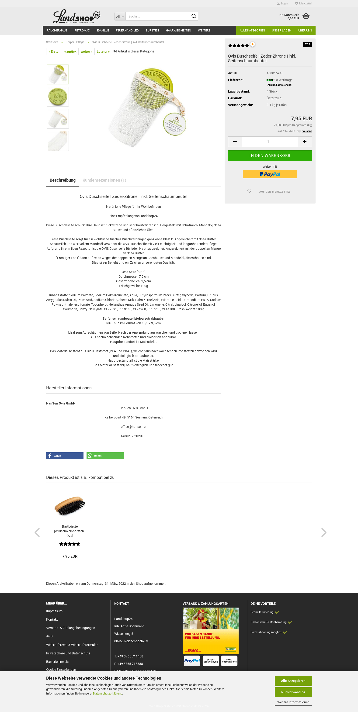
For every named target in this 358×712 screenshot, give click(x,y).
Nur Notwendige (293, 692)
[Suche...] (119, 16)
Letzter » (103, 51)
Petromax (82, 30)
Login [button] (282, 3)
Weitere (204, 30)
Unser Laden (281, 30)
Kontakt (52, 619)
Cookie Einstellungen (61, 669)
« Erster (54, 51)
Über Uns (305, 30)
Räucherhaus (57, 30)
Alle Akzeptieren (293, 681)
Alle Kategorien (252, 30)
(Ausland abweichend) (279, 84)
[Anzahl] (270, 141)
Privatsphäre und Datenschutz (68, 653)
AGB (49, 636)
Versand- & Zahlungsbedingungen (70, 628)
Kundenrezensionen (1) (104, 180)
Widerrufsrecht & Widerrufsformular (72, 645)
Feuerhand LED (127, 30)
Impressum (54, 611)
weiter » (86, 51)
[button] (235, 141)
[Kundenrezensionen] (238, 47)
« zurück (70, 51)
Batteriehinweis (57, 662)
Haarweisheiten (178, 30)
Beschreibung (63, 180)
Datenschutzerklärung (107, 693)
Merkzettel (303, 3)
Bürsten (152, 30)
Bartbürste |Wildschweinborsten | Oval (69, 531)
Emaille (103, 30)
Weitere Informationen (293, 702)
